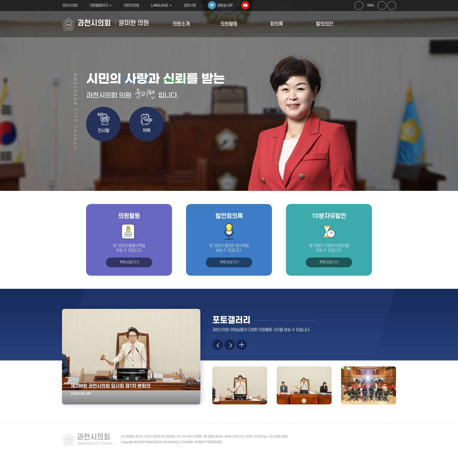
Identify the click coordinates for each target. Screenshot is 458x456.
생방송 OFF (227, 5)
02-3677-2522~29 (194, 438)
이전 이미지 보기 (218, 345)
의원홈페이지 (98, 5)
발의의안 (324, 24)
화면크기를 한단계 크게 (359, 5)
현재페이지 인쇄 (391, 5)
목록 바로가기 (129, 262)
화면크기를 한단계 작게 (382, 5)
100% (370, 5)
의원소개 (181, 24)
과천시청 (192, 5)
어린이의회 (132, 5)
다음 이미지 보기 (232, 345)
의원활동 (228, 24)
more (245, 345)
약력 (146, 130)
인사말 (103, 130)
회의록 (276, 24)
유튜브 (247, 5)
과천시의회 (70, 5)
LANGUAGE (160, 5)
